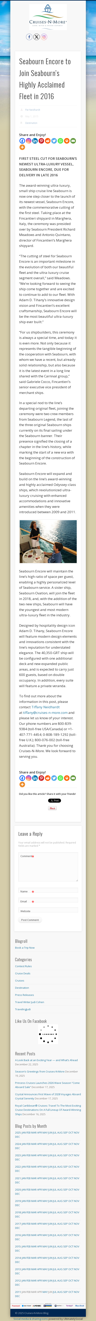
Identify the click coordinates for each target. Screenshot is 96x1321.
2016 (18, 1235)
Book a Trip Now (25, 947)
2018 (18, 1212)
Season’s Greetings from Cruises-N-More (40, 1071)
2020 (18, 1189)
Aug (60, 1132)
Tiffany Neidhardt (45, 707)
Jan (24, 1132)
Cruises (19, 980)
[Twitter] (54, 141)
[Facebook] (22, 141)
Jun (50, 1132)
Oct (70, 1132)
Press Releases (24, 995)
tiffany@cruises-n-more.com (45, 712)
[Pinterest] (41, 141)
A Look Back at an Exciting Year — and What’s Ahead (46, 1060)
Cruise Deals (22, 973)
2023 (18, 1155)
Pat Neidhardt (32, 109)
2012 (18, 1280)
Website (25, 911)
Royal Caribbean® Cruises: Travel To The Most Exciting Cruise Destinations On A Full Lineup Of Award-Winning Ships (48, 1110)
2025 (18, 1132)
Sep (65, 1132)
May (45, 1132)
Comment (27, 856)
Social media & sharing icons (31, 1319)
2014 (18, 1258)
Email (27, 901)
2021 (18, 1178)
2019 (18, 1201)
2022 (18, 1166)
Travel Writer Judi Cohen (29, 1002)
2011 (18, 1292)
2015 (18, 1246)
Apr (39, 1132)
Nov (76, 1132)
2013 (18, 1269)
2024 (18, 1144)
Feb (28, 1132)
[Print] (67, 141)
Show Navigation (78, 36)
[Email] (73, 141)
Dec (17, 1136)
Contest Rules (23, 966)
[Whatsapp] (60, 141)
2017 (18, 1223)
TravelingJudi (23, 1009)
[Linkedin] (35, 141)
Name (27, 891)
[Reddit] (47, 141)
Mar (34, 1132)
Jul (55, 1132)
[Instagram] (28, 141)
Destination (31, 123)
